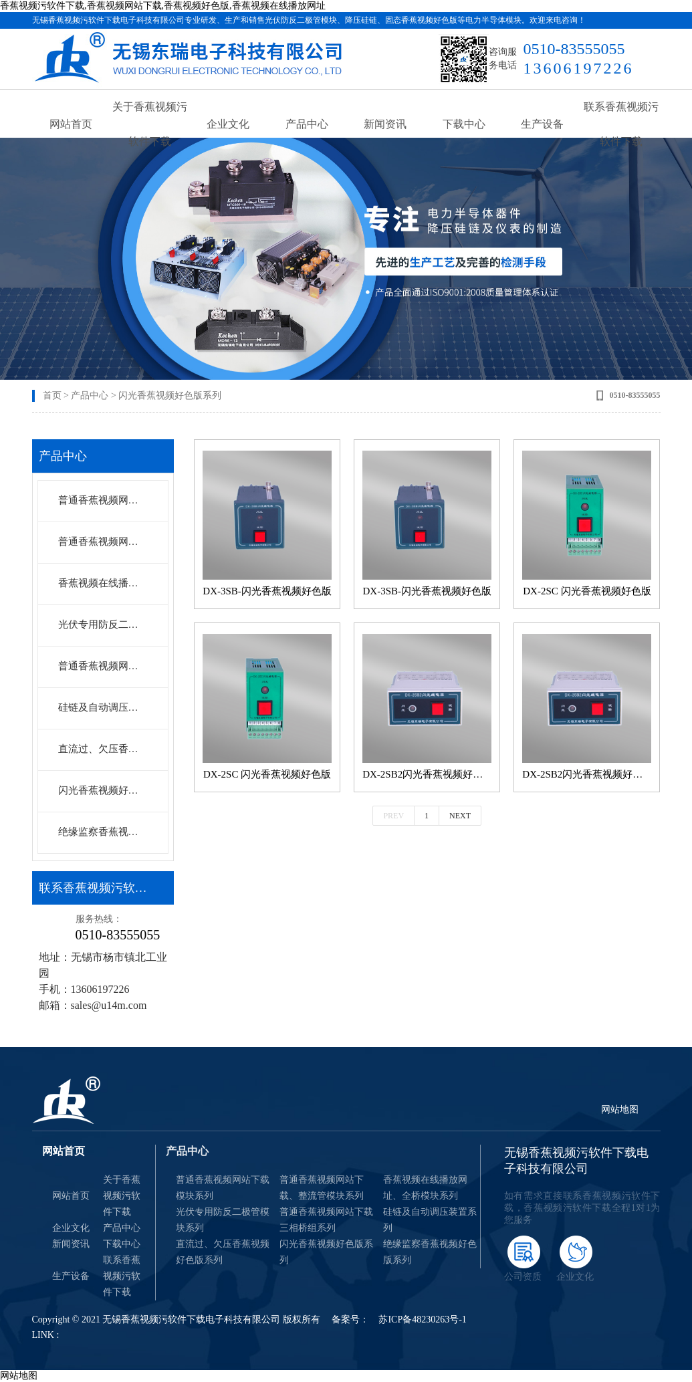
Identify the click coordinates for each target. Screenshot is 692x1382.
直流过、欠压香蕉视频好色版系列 (222, 1252)
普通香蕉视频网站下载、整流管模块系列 (102, 541)
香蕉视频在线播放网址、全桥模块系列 (102, 583)
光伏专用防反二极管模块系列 (102, 624)
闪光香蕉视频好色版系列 (169, 395)
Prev (393, 815)
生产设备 (542, 126)
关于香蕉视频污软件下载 (149, 126)
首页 (52, 395)
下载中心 (464, 126)
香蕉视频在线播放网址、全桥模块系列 (425, 1188)
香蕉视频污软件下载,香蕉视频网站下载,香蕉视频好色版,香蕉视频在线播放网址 (163, 6)
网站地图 (620, 1110)
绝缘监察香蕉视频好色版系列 (102, 831)
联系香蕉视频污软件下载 (621, 126)
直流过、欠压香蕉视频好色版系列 (102, 748)
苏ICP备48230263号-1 (422, 1319)
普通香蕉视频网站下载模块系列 (102, 500)
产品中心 (306, 126)
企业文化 (228, 126)
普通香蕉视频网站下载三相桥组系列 (102, 666)
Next (460, 815)
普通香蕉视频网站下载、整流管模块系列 (321, 1188)
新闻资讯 (385, 126)
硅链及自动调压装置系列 (102, 707)
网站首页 (70, 126)
